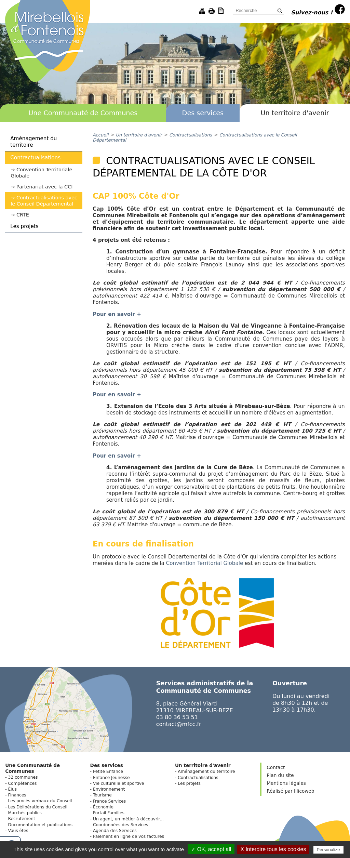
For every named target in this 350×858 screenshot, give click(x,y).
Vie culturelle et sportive (118, 783)
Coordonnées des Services (120, 824)
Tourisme (102, 795)
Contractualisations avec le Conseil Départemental (44, 201)
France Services (109, 801)
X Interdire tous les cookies (273, 849)
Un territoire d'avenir (294, 113)
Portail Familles (108, 812)
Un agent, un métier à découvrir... (128, 819)
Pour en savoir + (117, 456)
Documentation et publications (40, 824)
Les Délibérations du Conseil (38, 807)
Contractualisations (35, 158)
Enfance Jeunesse (111, 777)
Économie (103, 807)
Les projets (24, 226)
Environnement (109, 789)
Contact (276, 767)
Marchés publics (25, 812)
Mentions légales (286, 783)
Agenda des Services (115, 830)
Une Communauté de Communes (82, 113)
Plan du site (280, 775)
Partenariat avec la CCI (44, 186)
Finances (17, 795)
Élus (12, 789)
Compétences (22, 783)
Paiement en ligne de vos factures (128, 836)
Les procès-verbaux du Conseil (40, 800)
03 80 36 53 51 (177, 717)
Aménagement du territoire (33, 141)
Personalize (328, 849)
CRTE (22, 214)
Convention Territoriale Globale (41, 173)
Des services (203, 113)
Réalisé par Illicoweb (290, 791)
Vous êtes (18, 830)
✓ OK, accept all (211, 849)
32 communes (23, 777)
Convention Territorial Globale (204, 563)
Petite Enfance (108, 771)
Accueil (100, 134)
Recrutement (21, 818)
